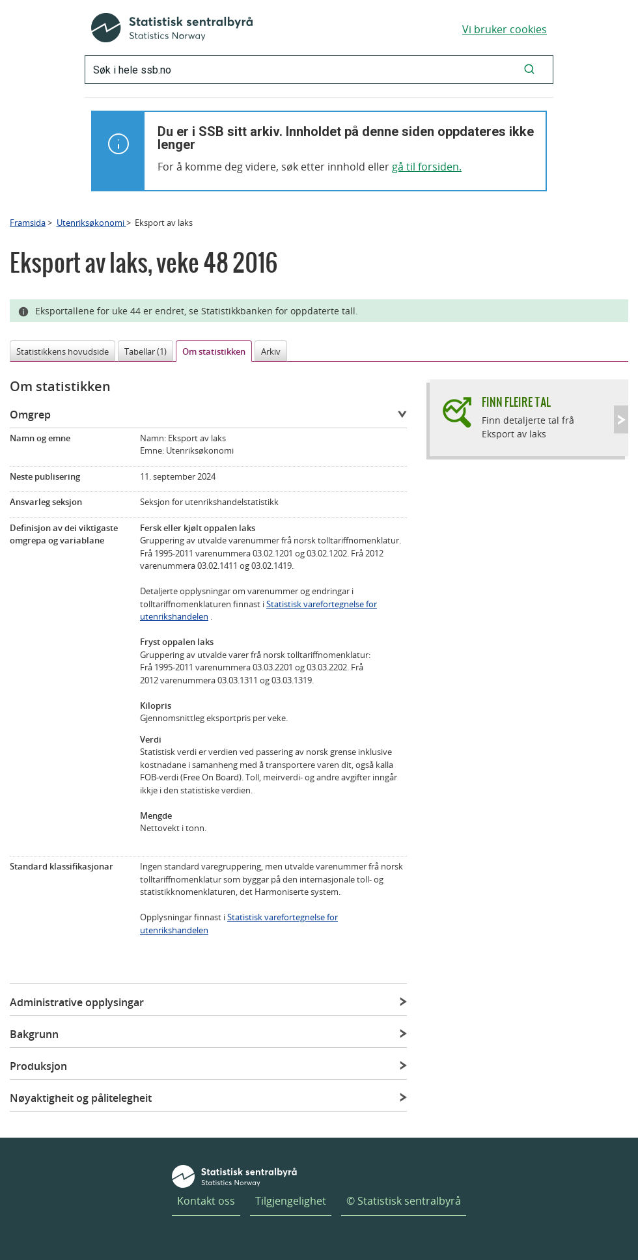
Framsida (28, 222)
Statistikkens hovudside (62, 351)
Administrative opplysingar (77, 1002)
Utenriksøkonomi (91, 222)
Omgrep (30, 414)
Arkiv (271, 351)
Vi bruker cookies (504, 29)
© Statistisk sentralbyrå (403, 1201)
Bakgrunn (34, 1034)
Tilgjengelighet (290, 1201)
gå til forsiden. (427, 166)
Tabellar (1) (145, 351)
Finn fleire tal (516, 402)
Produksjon (38, 1066)
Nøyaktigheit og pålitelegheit (81, 1098)
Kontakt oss (206, 1201)
